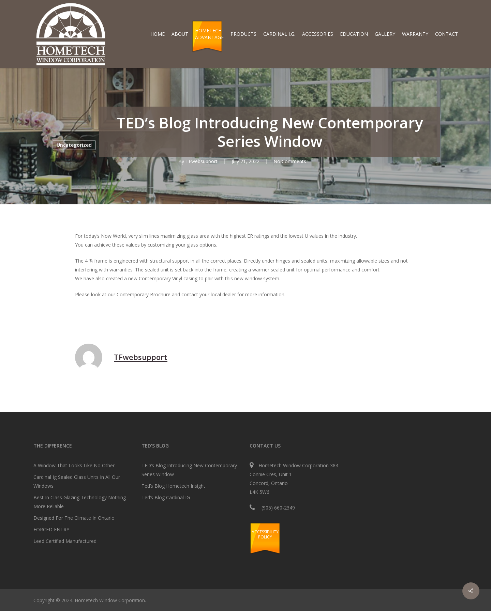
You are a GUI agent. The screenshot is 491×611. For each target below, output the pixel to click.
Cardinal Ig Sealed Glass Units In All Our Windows (76, 481)
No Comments (289, 161)
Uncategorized (74, 145)
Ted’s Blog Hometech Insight (173, 486)
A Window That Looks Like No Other (74, 465)
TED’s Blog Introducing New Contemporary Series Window (189, 469)
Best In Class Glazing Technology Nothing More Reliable (79, 502)
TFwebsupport (201, 161)
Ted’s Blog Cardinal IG (166, 497)
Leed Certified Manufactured (64, 541)
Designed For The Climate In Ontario (74, 518)
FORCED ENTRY (51, 529)
